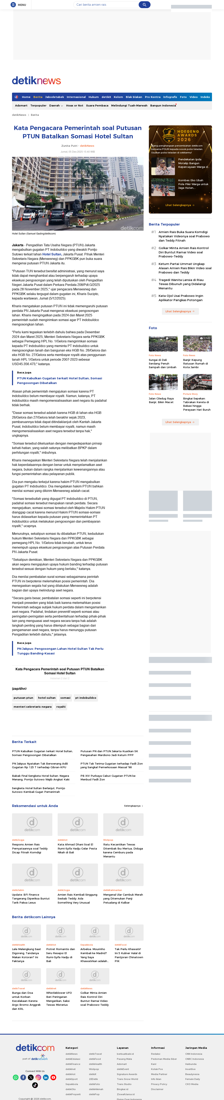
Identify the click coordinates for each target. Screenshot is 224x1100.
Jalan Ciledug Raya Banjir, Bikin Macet (161, 400)
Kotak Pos (157, 1069)
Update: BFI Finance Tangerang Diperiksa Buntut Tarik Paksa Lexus (31, 898)
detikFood (95, 1059)
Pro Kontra (152, 97)
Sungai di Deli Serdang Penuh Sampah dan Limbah (162, 363)
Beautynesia (192, 1074)
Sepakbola (72, 1084)
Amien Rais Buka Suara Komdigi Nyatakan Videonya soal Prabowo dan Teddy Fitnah (184, 236)
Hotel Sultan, (52, 254)
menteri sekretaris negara (33, 706)
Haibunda (191, 1064)
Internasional (76, 97)
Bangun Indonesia (163, 105)
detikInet (71, 1069)
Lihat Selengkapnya (180, 205)
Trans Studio (124, 1084)
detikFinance (73, 1064)
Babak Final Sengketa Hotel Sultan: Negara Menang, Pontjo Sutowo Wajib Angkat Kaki (40, 777)
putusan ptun (23, 697)
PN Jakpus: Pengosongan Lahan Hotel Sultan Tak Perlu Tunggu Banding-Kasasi (60, 651)
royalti (61, 706)
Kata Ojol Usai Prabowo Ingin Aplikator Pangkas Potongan (181, 298)
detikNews (19, 114)
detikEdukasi (73, 1059)
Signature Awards (127, 1074)
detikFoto (94, 1084)
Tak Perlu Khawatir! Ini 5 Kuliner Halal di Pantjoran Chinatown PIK (129, 955)
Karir (153, 1064)
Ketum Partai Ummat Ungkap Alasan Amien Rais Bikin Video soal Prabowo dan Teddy (185, 268)
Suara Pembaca (97, 105)
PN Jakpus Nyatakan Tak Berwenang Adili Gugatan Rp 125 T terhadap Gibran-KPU (40, 765)
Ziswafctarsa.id (126, 1094)
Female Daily (192, 1079)
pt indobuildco (85, 697)
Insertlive (190, 1069)
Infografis (170, 97)
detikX (106, 97)
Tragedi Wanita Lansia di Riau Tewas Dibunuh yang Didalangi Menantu (182, 284)
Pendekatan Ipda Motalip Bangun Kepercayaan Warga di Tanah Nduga (193, 163)
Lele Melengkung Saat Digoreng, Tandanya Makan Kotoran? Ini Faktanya (26, 955)
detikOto (71, 1089)
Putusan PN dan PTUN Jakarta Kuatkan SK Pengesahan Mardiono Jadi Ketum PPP (109, 753)
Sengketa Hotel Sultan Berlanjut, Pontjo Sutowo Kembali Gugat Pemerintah (38, 789)
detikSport (72, 1079)
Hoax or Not (74, 105)
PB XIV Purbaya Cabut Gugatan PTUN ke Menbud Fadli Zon (107, 777)
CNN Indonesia (193, 1053)
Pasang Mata (124, 1059)
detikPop (94, 1094)
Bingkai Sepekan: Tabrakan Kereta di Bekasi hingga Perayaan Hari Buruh (197, 404)
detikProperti (73, 1094)
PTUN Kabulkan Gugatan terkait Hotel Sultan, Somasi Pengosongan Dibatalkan (59, 380)
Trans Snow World (127, 1079)
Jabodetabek (54, 97)
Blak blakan (134, 97)
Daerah (56, 105)
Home (26, 97)
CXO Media (191, 1084)
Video (194, 97)
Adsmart (21, 105)
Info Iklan (156, 1079)
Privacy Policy (159, 1084)
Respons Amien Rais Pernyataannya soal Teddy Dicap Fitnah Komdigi (30, 848)
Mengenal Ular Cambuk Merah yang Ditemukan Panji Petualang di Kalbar (123, 898)
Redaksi (155, 1053)
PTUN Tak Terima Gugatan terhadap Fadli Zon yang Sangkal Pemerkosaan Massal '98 (111, 765)
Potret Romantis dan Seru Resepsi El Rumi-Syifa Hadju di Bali (60, 955)
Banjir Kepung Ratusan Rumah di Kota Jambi (195, 363)
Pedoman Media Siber (164, 1059)
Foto (183, 97)
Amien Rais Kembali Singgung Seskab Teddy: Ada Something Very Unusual (77, 898)
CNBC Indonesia (194, 1059)
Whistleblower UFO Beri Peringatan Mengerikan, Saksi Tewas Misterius (59, 998)
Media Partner (159, 1074)
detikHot (70, 1074)
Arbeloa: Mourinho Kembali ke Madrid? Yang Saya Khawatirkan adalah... (94, 955)
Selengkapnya (134, 805)
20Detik (93, 1079)
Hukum (94, 97)
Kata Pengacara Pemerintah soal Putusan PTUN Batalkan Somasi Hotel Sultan (59, 671)
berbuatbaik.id (125, 1053)
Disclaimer (157, 1089)
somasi (65, 697)
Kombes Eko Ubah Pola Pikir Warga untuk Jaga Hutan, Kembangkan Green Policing (193, 184)
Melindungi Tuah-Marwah (129, 105)
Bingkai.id (122, 1089)
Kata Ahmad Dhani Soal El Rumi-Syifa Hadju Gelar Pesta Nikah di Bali (77, 848)
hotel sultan (47, 697)
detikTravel (95, 1053)
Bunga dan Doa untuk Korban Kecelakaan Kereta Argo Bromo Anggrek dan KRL (26, 1000)
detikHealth (95, 1064)
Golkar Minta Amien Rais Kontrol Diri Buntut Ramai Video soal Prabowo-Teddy (94, 998)
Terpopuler (38, 105)
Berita (37, 97)
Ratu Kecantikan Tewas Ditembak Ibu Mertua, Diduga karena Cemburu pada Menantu (123, 850)
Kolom (118, 97)
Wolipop (94, 1069)
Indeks (205, 97)
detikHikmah (96, 1089)
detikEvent (123, 1069)
